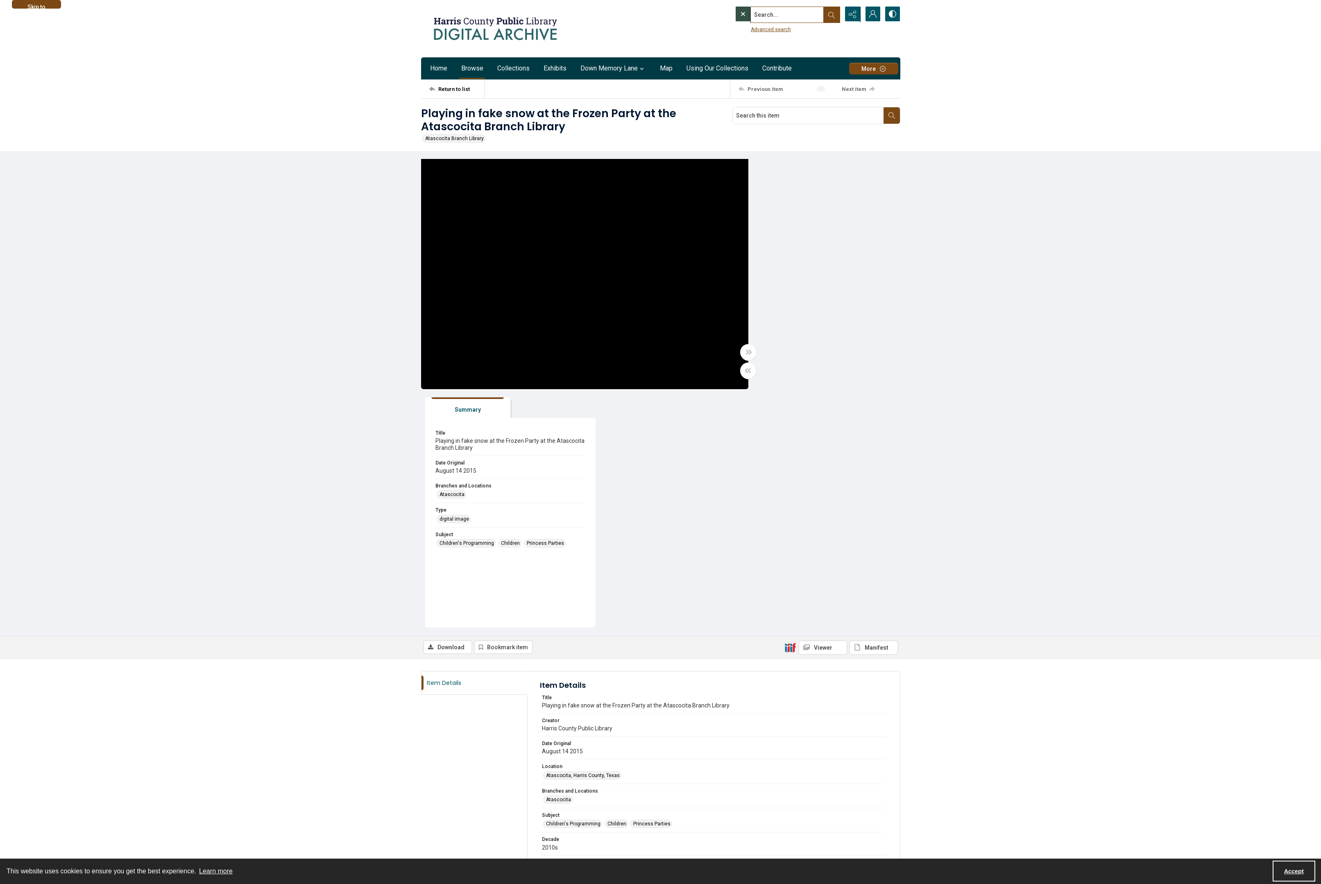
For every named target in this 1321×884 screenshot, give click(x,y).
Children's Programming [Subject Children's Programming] (786, 305)
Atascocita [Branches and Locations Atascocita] (771, 256)
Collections (513, 68)
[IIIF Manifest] (873, 409)
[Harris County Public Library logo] (810, 829)
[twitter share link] (675, 819)
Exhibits (555, 68)
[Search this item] (808, 115)
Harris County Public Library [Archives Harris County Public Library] (576, 682)
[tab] (784, 169)
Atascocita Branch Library (454, 138)
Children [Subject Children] (829, 305)
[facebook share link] (427, 839)
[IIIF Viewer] (822, 409)
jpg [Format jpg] (549, 633)
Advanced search (754, 29)
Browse (472, 68)
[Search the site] (770, 14)
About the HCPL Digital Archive (455, 814)
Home (438, 68)
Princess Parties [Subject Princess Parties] (865, 305)
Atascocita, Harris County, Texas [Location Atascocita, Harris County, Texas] (583, 537)
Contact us (433, 824)
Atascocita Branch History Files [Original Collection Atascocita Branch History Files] (582, 706)
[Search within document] (892, 115)
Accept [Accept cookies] (1294, 871)
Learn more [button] (216, 871)
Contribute (777, 68)
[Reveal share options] (851, 14)
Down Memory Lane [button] (613, 68)
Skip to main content (36, 6)
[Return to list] (457, 88)
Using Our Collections (717, 68)
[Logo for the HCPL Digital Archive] (494, 28)
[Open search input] (830, 14)
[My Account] (871, 14)
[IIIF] (790, 409)
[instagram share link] (445, 839)
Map (666, 68)
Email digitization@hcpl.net (577, 753)
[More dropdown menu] (873, 69)
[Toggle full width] (740, 353)
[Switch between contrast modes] (892, 14)
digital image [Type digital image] (774, 281)
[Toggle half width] (740, 371)
